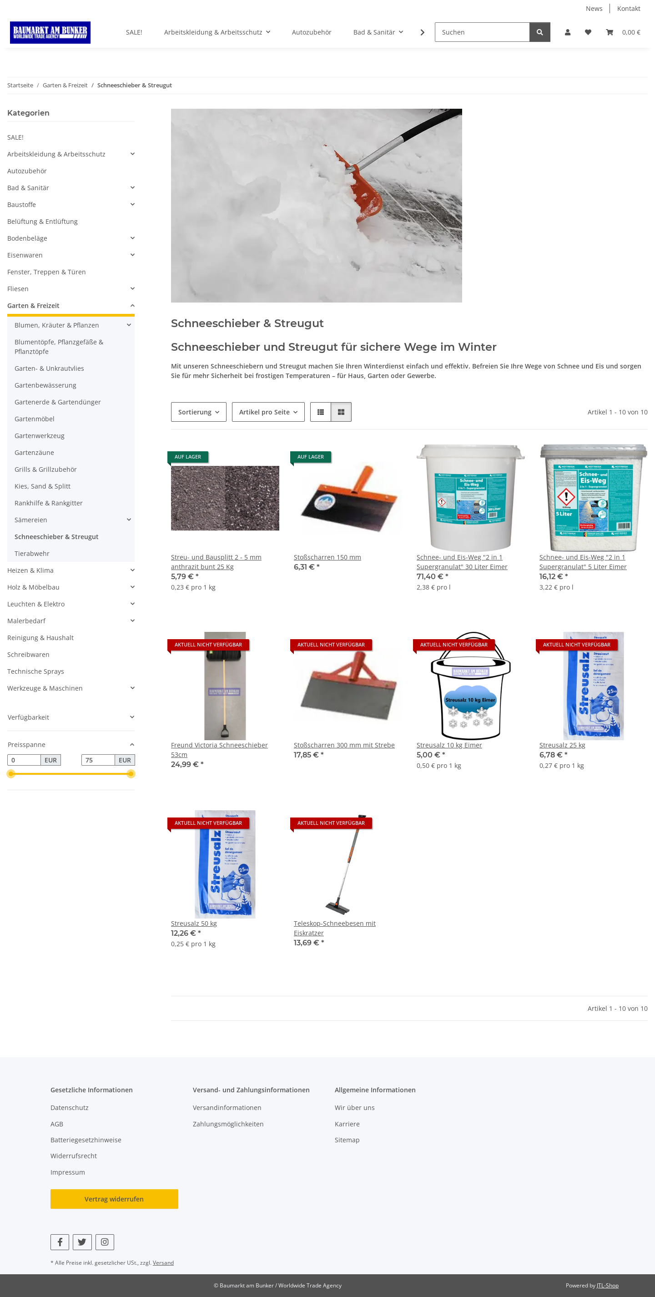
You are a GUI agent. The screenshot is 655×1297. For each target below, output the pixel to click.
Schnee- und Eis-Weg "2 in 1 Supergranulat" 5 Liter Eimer (583, 562)
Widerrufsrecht (73, 1155)
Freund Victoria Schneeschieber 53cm (219, 750)
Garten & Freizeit (33, 305)
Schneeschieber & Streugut (57, 536)
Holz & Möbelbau (33, 587)
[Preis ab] (24, 760)
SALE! (15, 137)
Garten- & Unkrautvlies (49, 368)
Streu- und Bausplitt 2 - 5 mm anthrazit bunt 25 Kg (216, 562)
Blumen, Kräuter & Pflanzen (57, 325)
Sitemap (347, 1140)
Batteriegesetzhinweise (85, 1140)
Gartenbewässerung (45, 385)
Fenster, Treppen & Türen (46, 271)
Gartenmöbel (35, 418)
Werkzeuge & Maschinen (45, 688)
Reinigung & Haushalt (40, 637)
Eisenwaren (25, 255)
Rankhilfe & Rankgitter (49, 503)
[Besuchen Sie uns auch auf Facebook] (59, 1242)
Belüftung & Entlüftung (42, 221)
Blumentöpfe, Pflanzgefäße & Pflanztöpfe (59, 347)
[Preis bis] (98, 760)
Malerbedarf (26, 620)
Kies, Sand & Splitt (43, 486)
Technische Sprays (35, 671)
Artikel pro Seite (264, 412)
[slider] (11, 774)
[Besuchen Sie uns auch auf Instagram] (105, 1242)
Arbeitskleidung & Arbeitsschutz (56, 154)
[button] (568, 32)
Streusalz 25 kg (562, 745)
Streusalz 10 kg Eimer (449, 745)
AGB (56, 1124)
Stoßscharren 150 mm (327, 557)
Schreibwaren (28, 654)
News (594, 8)
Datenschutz (69, 1107)
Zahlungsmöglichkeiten (228, 1124)
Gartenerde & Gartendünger (58, 402)
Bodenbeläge (27, 238)
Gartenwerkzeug (40, 435)
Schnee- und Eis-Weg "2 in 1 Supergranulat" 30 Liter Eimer (462, 562)
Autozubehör (27, 171)
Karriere (347, 1124)
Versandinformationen (227, 1107)
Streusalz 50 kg (194, 923)
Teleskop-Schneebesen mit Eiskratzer (335, 928)
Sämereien (31, 519)
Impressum (67, 1172)
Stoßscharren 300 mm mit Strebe (344, 745)
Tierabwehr (32, 553)
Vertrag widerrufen (114, 1199)
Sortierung (195, 412)
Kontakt (628, 8)
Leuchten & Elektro (36, 604)
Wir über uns (355, 1107)
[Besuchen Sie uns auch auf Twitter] (82, 1242)
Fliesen (18, 288)
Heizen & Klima (30, 570)
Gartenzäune (34, 452)
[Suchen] (482, 32)
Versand (163, 1263)
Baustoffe (21, 204)
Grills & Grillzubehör (46, 469)
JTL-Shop (608, 1285)
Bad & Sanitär (28, 187)
